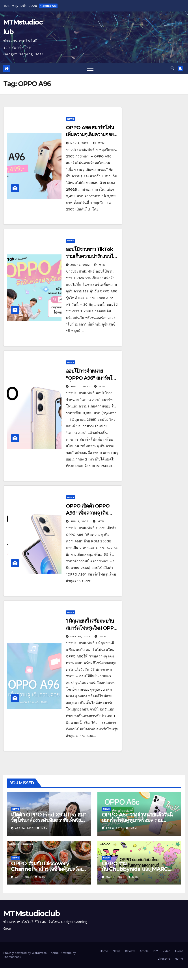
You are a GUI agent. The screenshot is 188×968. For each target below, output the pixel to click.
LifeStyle (164, 958)
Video (166, 951)
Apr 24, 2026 (24, 828)
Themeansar (11, 957)
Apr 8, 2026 (114, 828)
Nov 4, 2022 (79, 143)
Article (144, 951)
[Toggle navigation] (90, 68)
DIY (155, 951)
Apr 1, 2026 (23, 877)
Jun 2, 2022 (79, 521)
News (70, 119)
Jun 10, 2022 (80, 386)
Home (104, 951)
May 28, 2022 (80, 636)
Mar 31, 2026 (115, 877)
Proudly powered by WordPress (25, 953)
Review (130, 951)
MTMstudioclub (31, 913)
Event (179, 951)
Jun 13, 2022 (80, 264)
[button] (172, 68)
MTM (99, 143)
